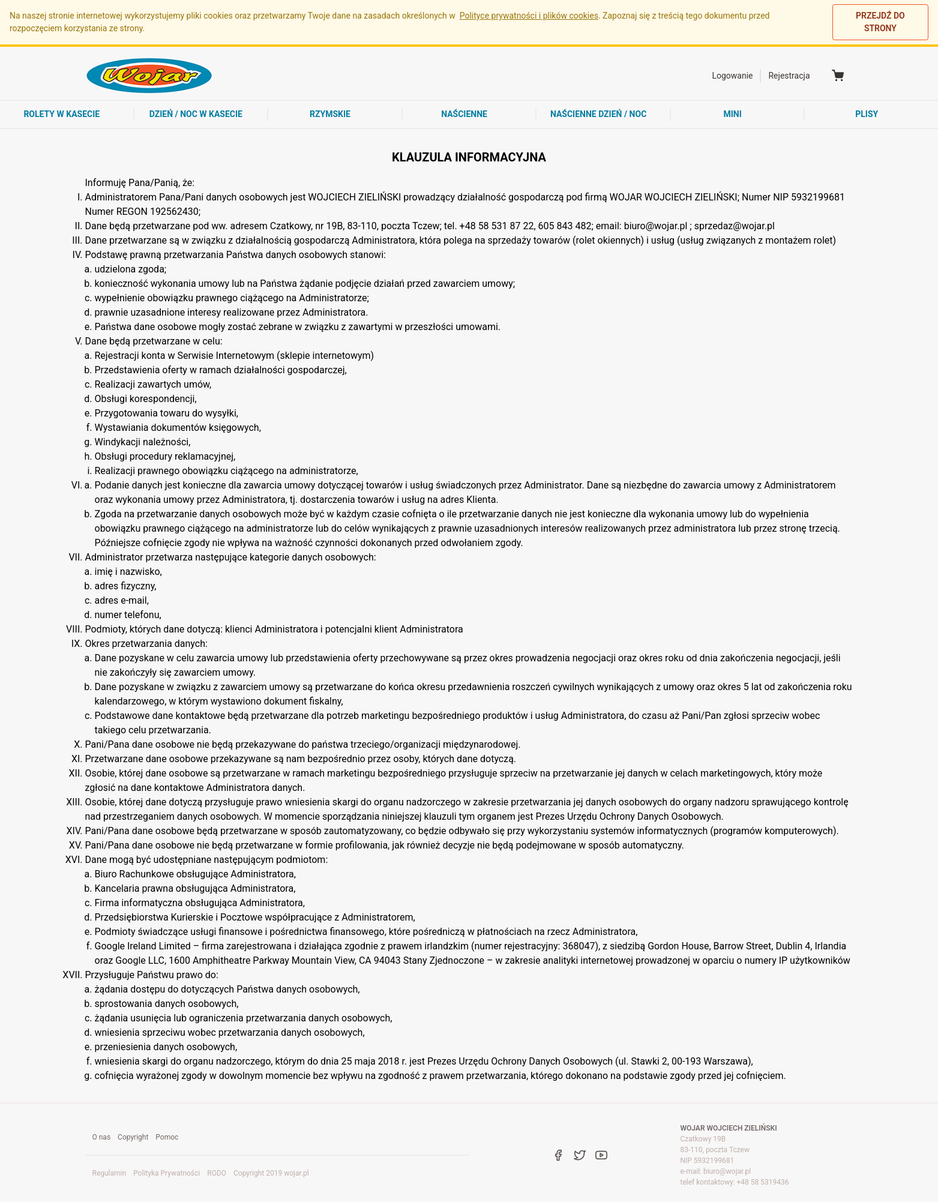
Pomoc (166, 1137)
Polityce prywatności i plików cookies (529, 15)
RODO (216, 1173)
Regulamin (109, 1173)
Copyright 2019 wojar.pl (271, 1173)
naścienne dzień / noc (598, 114)
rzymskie (330, 114)
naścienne (464, 114)
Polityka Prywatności (166, 1173)
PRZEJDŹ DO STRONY (880, 22)
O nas (101, 1137)
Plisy (866, 114)
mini (733, 114)
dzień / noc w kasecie (195, 114)
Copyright (133, 1137)
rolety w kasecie (61, 114)
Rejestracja (789, 75)
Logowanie (732, 75)
